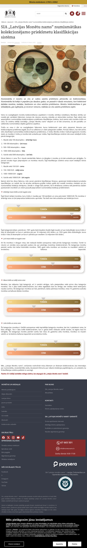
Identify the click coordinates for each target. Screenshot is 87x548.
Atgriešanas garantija (8, 456)
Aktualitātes (49, 393)
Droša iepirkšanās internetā (54, 421)
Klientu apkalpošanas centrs (54, 409)
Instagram (4, 479)
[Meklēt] (49, 13)
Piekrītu (74, 545)
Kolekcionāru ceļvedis (8, 424)
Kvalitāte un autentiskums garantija (57, 428)
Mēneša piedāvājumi (8, 390)
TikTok (3, 486)
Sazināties (48, 405)
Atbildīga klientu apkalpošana (55, 425)
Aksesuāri (4, 420)
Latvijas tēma (5, 398)
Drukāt (39, 42)
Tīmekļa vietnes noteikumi (10, 445)
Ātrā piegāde (5, 452)
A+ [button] (86, 6)
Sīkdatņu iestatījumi (8, 459)
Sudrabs (4, 411)
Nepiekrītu (59, 545)
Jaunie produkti (6, 403)
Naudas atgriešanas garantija (54, 432)
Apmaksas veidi (6, 449)
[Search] (66, 13)
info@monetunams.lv (67, 448)
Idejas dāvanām (6, 394)
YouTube (4, 482)
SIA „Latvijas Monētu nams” (54, 389)
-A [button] (84, 6)
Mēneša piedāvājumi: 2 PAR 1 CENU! (43, 2)
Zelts (3, 407)
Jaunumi (17, 42)
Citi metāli (4, 416)
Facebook (4, 472)
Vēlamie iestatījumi (14, 545)
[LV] (11, 13)
